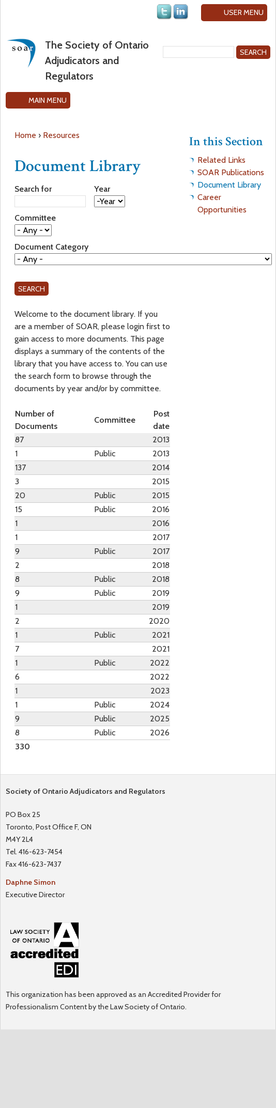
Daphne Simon (30, 882)
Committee (35, 218)
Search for (33, 189)
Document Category (51, 247)
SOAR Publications (230, 172)
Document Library (229, 185)
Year (102, 189)
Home (25, 135)
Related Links (221, 160)
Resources (61, 135)
